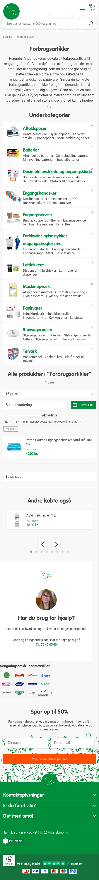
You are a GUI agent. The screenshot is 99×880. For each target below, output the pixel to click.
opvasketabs (69, 74)
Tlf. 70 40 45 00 (46, 644)
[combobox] (49, 24)
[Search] (91, 23)
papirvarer (50, 79)
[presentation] (43, 544)
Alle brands (45, 693)
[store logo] (11, 11)
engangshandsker (24, 79)
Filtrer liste (83, 405)
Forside (7, 36)
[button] (31, 551)
